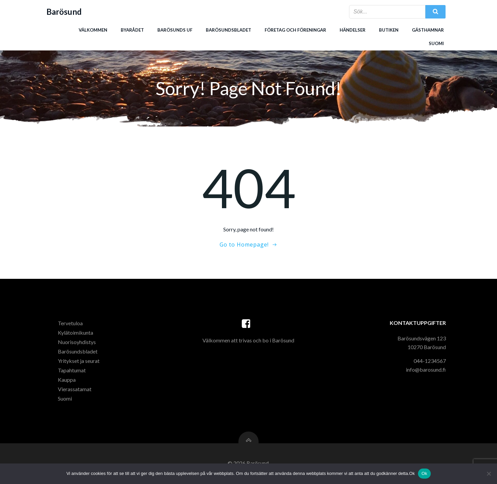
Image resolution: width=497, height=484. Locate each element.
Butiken (388, 30)
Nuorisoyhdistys (77, 343)
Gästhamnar (428, 30)
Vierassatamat (75, 390)
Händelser (353, 30)
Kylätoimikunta (75, 333)
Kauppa (67, 380)
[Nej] (488, 473)
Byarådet (132, 30)
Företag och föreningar (295, 30)
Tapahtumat (72, 371)
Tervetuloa (70, 324)
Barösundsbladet (228, 30)
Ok (424, 473)
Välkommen (93, 30)
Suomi (436, 43)
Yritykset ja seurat (79, 362)
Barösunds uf (174, 30)
